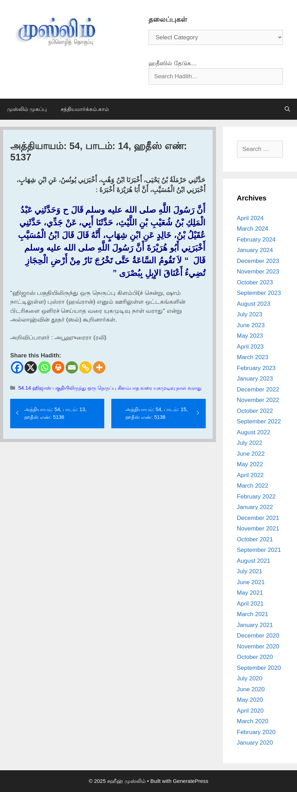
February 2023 (256, 368)
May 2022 (250, 464)
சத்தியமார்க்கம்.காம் (85, 109)
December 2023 (258, 261)
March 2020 (253, 721)
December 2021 (258, 518)
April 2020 (250, 710)
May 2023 (250, 335)
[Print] (58, 367)
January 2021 (255, 625)
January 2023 (255, 378)
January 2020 (255, 742)
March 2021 (253, 614)
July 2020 (250, 678)
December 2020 (258, 635)
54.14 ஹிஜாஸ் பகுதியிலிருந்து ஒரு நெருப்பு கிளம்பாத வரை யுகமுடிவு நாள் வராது (110, 388)
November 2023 (258, 271)
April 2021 (250, 603)
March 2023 (253, 357)
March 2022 (253, 485)
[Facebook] (17, 367)
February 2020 (256, 732)
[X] (31, 367)
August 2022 (253, 432)
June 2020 (251, 689)
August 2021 (253, 560)
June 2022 (251, 453)
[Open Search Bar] (287, 109)
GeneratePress (190, 781)
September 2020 (259, 668)
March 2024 (253, 228)
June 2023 (251, 325)
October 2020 (255, 657)
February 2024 (256, 239)
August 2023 (253, 304)
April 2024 (250, 218)
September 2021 (259, 550)
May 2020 (250, 700)
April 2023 (250, 346)
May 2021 (250, 592)
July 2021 (250, 571)
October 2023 (255, 282)
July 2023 (250, 314)
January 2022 (255, 507)
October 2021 (255, 539)
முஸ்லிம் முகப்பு (27, 109)
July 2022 (250, 443)
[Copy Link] (85, 367)
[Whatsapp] (44, 367)
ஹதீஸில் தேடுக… (172, 63)
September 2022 (259, 421)
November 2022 (258, 400)
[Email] (72, 367)
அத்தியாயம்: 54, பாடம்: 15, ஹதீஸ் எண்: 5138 (156, 413)
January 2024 (255, 250)
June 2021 (251, 582)
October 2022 (255, 411)
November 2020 (258, 646)
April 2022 (250, 475)
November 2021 (258, 528)
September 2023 (259, 293)
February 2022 (256, 496)
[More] (99, 367)
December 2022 (258, 389)
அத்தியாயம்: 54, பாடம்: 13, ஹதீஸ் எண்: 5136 (55, 413)
